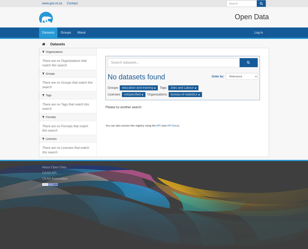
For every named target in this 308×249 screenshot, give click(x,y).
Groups (66, 32)
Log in (258, 32)
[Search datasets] (246, 3)
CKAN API (49, 173)
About (81, 32)
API (158, 125)
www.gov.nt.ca (52, 3)
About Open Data (54, 167)
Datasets (48, 32)
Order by (217, 76)
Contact (72, 3)
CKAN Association (55, 178)
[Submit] (261, 3)
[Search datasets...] (174, 62)
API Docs (172, 125)
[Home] (43, 44)
